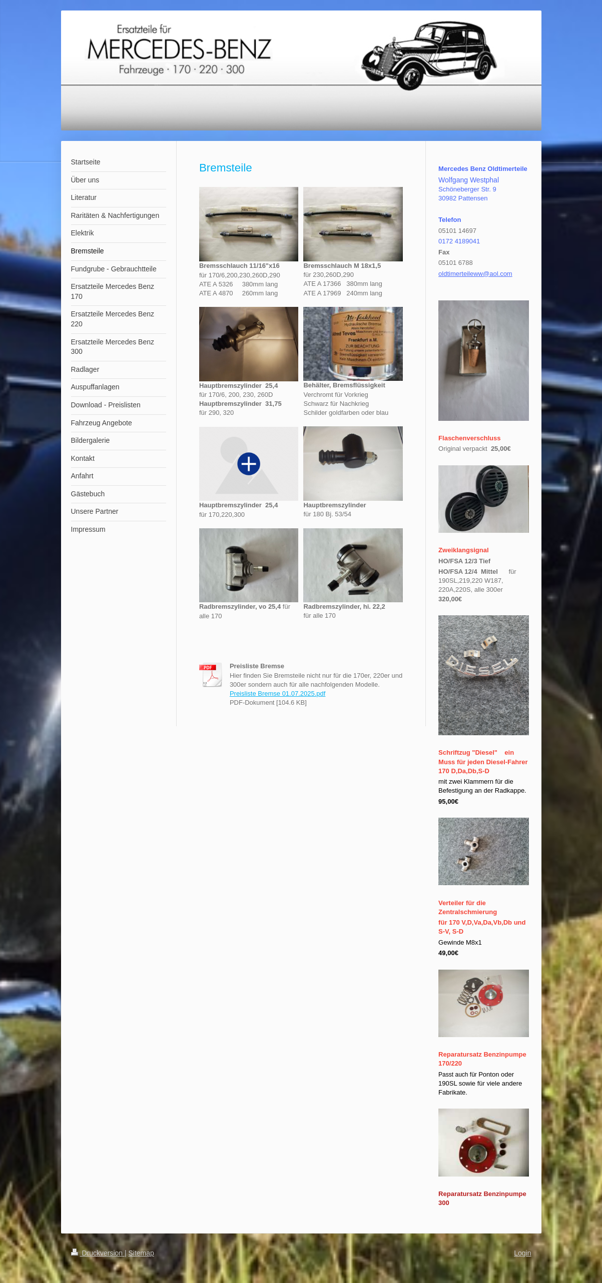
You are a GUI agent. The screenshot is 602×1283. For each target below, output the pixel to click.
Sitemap (141, 1253)
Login (522, 1253)
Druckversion (98, 1253)
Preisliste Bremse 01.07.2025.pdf (278, 693)
